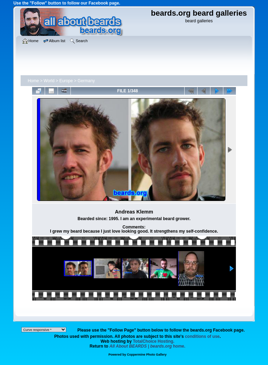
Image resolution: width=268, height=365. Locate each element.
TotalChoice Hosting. (153, 341)
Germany (86, 80)
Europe (66, 80)
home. (148, 346)
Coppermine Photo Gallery (147, 354)
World (49, 80)
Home (33, 80)
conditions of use (202, 336)
